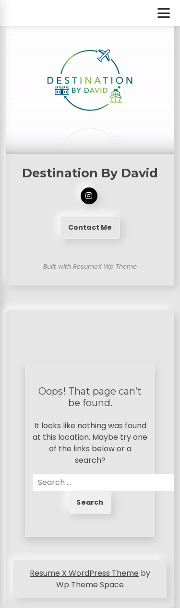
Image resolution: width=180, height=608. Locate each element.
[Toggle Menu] (163, 13)
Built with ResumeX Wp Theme (90, 266)
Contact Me (90, 227)
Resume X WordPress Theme (84, 573)
